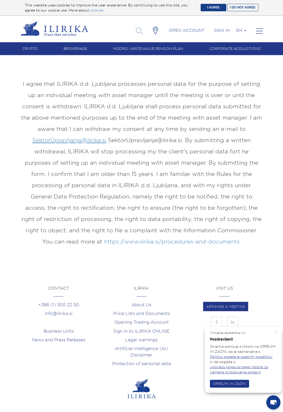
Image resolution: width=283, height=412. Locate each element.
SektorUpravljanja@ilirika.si (69, 140)
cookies (96, 10)
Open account (186, 30)
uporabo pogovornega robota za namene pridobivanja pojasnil (239, 369)
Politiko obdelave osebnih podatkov (241, 357)
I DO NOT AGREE (243, 7)
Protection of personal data (141, 363)
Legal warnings (141, 339)
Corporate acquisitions (235, 49)
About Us (141, 304)
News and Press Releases (58, 339)
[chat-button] (273, 402)
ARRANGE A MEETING (225, 306)
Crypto (29, 49)
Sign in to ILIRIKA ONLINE (141, 331)
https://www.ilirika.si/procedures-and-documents (172, 241)
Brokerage (75, 49)
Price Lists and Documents (141, 313)
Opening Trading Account (141, 322)
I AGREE (213, 7)
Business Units (59, 331)
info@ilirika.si (58, 313)
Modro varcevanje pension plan (148, 49)
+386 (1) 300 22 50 (58, 304)
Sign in (222, 30)
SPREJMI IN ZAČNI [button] (229, 383)
